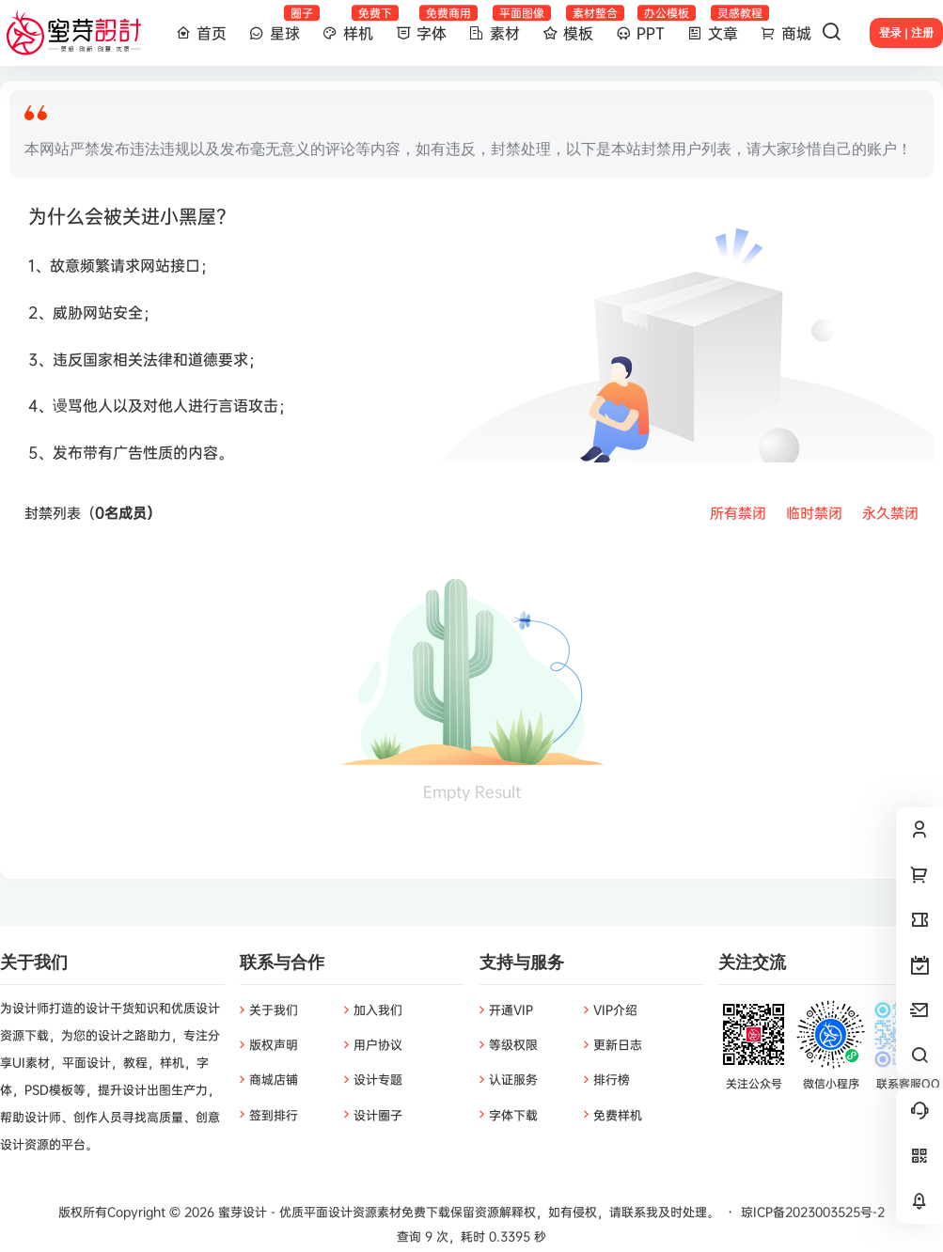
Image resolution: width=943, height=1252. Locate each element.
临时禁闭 (814, 513)
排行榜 (611, 1079)
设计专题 (378, 1079)
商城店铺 (273, 1079)
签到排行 (273, 1114)
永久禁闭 (890, 513)
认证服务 (513, 1079)
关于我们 (273, 1009)
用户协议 (378, 1044)
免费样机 (617, 1114)
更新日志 (617, 1044)
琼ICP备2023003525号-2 (813, 1211)
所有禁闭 (738, 513)
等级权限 (513, 1044)
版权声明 (273, 1044)
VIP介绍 (615, 1009)
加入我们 (378, 1009)
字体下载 (513, 1114)
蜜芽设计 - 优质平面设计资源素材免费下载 (332, 1211)
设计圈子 (378, 1114)
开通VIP (511, 1009)
